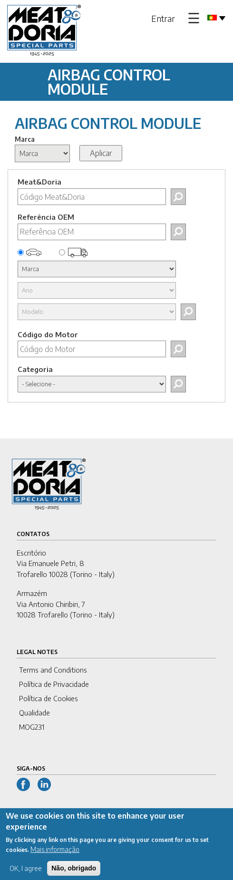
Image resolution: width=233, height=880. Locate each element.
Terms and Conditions (53, 669)
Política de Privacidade (54, 684)
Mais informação (54, 855)
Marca (25, 139)
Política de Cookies (48, 698)
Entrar (163, 18)
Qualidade (34, 712)
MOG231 (31, 727)
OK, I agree (26, 874)
